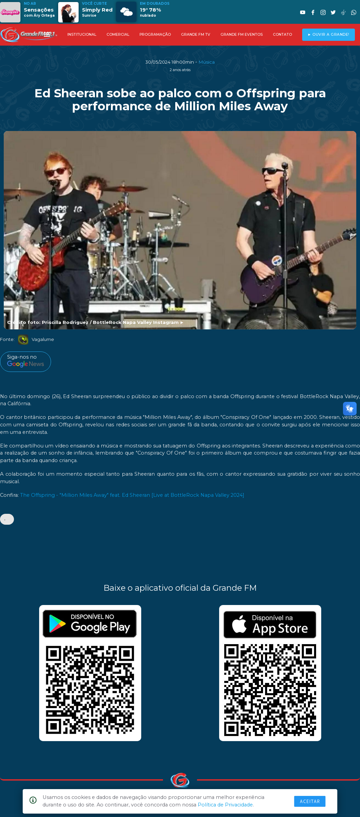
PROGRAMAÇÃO (155, 34)
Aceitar (310, 801)
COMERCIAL (118, 34)
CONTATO (282, 34)
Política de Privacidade (225, 805)
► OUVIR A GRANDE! (328, 34)
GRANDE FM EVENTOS (241, 34)
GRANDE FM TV (195, 34)
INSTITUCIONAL (81, 34)
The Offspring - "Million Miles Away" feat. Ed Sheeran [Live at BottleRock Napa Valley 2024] (132, 495)
